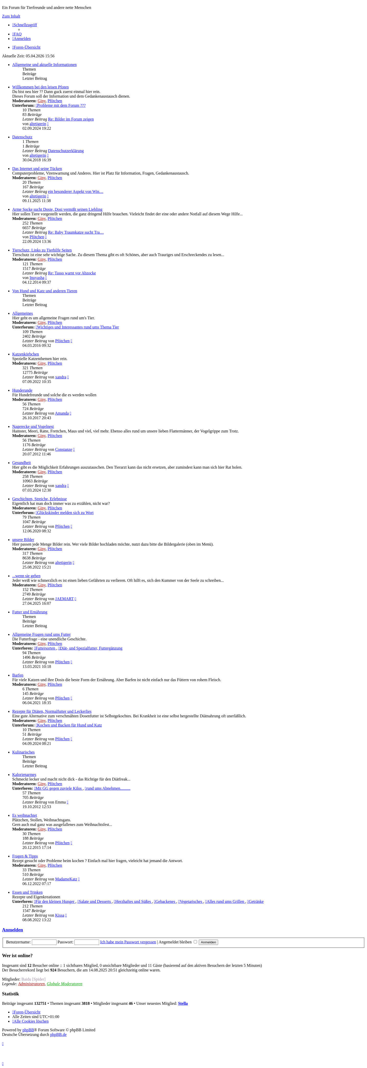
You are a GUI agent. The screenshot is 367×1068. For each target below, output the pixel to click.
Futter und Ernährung (29, 612)
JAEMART (64, 599)
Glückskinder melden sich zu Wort (65, 512)
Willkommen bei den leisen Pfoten (40, 87)
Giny (42, 101)
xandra (60, 377)
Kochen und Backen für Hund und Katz (69, 725)
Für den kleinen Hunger (54, 901)
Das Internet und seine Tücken (37, 168)
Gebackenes (165, 901)
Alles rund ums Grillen (225, 901)
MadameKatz (66, 879)
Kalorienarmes (24, 774)
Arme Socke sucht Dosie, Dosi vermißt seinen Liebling (57, 209)
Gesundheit (21, 462)
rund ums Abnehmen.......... (107, 788)
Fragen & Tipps (25, 856)
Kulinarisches (23, 752)
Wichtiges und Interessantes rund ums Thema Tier (77, 327)
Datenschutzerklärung (66, 151)
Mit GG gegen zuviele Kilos (58, 788)
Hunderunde (22, 390)
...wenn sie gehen (26, 576)
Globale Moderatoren (64, 984)
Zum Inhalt (11, 16)
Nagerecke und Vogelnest (33, 426)
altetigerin (38, 124)
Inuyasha (37, 277)
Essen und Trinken (27, 892)
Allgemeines (22, 313)
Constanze (63, 449)
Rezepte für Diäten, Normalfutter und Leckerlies (51, 711)
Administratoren (31, 984)
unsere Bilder (23, 539)
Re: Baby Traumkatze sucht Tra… (76, 232)
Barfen (17, 675)
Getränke (255, 901)
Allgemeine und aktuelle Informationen (44, 64)
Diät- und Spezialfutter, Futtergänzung (90, 648)
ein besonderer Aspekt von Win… (75, 191)
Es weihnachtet (24, 815)
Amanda (62, 413)
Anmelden (12, 929)
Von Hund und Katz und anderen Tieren (44, 291)
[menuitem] (17, 34)
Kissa (59, 915)
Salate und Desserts (94, 901)
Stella (183, 1003)
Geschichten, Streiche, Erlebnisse (39, 499)
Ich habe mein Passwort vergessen (128, 942)
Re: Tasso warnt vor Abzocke (72, 273)
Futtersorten (45, 648)
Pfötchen (55, 101)
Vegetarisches (190, 901)
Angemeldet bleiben (178, 942)
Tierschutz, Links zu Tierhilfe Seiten (42, 250)
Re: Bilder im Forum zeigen (71, 119)
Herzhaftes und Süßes (133, 901)
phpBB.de (58, 1034)
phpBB (28, 1030)
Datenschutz (22, 137)
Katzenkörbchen (25, 354)
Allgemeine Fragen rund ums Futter (41, 634)
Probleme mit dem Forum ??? (61, 105)
